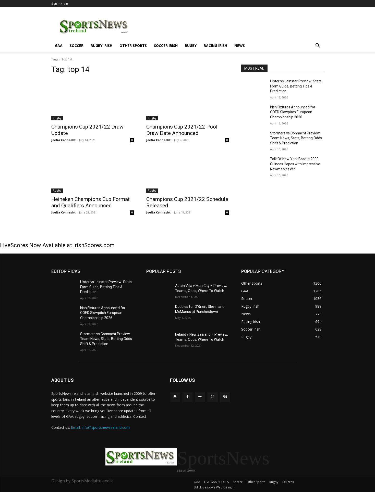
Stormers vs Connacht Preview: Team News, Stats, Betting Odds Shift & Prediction (296, 138)
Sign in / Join (59, 3)
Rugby (191, 45)
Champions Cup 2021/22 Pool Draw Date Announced (181, 130)
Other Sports (133, 45)
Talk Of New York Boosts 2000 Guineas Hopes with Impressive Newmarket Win (295, 164)
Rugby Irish (101, 45)
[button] (318, 46)
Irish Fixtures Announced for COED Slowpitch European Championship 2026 (292, 112)
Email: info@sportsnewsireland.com (100, 427)
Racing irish (215, 45)
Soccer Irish (166, 45)
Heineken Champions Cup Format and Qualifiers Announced (90, 202)
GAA (59, 45)
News (239, 45)
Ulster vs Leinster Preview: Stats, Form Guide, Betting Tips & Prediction (296, 86)
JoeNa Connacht (63, 140)
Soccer (76, 45)
